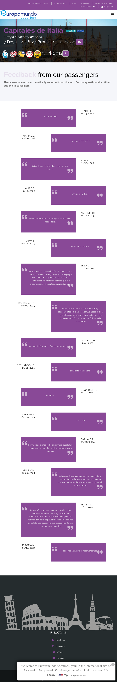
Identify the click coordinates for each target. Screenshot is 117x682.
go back (71, 31)
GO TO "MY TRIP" (56, 3)
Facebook (58, 634)
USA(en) (108, 7)
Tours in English (87, 7)
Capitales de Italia (34, 31)
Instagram (58, 640)
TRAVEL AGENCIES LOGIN (102, 3)
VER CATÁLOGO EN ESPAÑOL (32, 3)
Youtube (58, 652)
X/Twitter (58, 646)
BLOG (70, 3)
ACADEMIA (82, 3)
